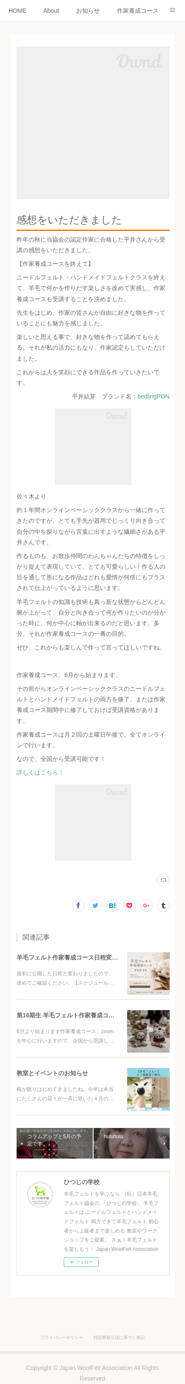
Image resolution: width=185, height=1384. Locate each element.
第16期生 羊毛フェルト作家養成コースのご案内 (80, 1015)
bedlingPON (153, 396)
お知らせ (88, 10)
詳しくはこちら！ (40, 772)
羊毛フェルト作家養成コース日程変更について (79, 957)
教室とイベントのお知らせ (52, 1073)
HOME (17, 10)
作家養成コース (138, 10)
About (51, 10)
